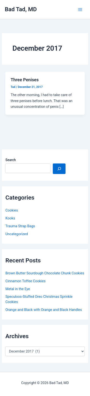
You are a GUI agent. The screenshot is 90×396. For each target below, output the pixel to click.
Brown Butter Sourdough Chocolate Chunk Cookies (44, 273)
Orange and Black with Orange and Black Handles (43, 310)
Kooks (10, 218)
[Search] (59, 168)
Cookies (11, 210)
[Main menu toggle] (80, 10)
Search (10, 160)
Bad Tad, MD (21, 9)
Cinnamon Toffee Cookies (25, 281)
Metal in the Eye (17, 289)
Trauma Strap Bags (20, 226)
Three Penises (25, 79)
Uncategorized (16, 234)
